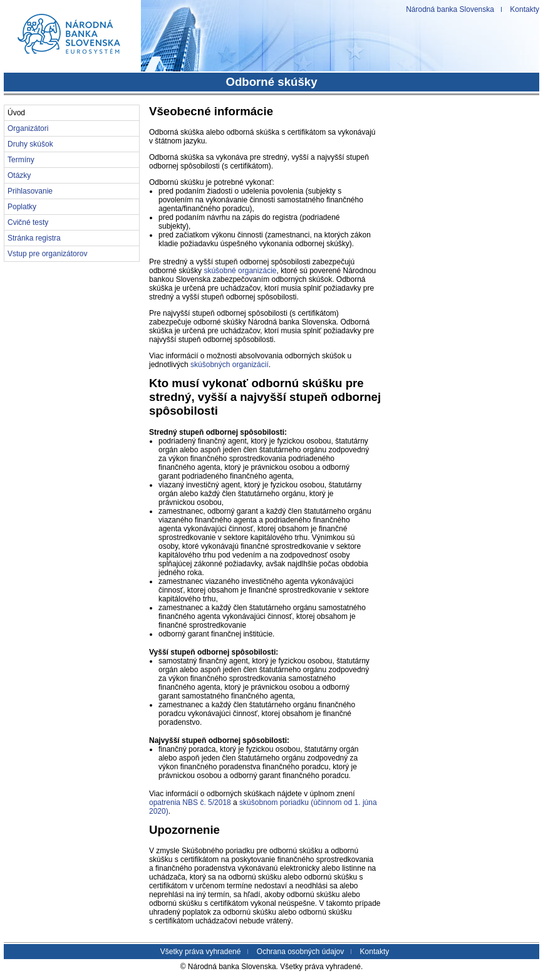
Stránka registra (34, 238)
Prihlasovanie (30, 191)
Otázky (19, 175)
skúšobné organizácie (240, 270)
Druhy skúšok (30, 144)
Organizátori (28, 128)
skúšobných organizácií (229, 364)
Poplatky (22, 206)
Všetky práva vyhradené (200, 951)
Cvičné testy (28, 222)
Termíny (21, 159)
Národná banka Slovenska (450, 9)
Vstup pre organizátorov (47, 253)
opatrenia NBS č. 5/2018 (190, 802)
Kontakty (524, 9)
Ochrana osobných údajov (300, 951)
